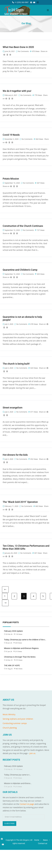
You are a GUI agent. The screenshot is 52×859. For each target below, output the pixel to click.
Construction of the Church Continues (23, 225)
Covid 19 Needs (11, 134)
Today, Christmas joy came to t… (17, 775)
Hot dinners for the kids (15, 454)
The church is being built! (16, 363)
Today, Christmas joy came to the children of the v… (25, 640)
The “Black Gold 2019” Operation (20, 501)
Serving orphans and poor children (18, 719)
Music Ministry (9, 714)
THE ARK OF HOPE (12, 665)
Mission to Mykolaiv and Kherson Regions (21, 648)
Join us (32, 753)
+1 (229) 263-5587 (20, 2)
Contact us (42, 843)
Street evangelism (12, 407)
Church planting (10, 727)
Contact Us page (27, 804)
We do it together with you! (17, 90)
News (45, 840)
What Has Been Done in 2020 (18, 47)
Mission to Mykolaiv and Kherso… (18, 783)
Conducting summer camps (15, 723)
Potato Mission (11, 178)
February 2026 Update (13, 631)
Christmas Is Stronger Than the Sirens (19, 657)
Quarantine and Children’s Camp (20, 269)
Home (36, 840)
